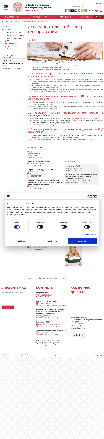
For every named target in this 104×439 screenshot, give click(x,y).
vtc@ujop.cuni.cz (35, 186)
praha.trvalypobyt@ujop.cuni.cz (41, 163)
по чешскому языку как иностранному (83, 119)
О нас (98, 17)
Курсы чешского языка (40, 17)
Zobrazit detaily (87, 234)
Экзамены (84, 17)
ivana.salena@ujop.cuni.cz (39, 247)
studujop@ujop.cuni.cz (46, 303)
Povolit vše (82, 241)
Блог (100, 3)
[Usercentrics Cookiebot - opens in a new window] (88, 196)
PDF (30, 278)
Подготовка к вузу (12, 17)
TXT (35, 278)
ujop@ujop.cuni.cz (44, 295)
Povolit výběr (52, 241)
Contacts (99, 355)
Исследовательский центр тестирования (12, 45)
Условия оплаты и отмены (11, 68)
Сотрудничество (7, 60)
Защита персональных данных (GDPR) (13, 64)
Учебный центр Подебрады (15, 36)
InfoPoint (8, 49)
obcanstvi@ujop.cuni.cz (38, 174)
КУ (97, 3)
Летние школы (66, 17)
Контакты (5, 52)
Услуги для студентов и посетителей (10, 56)
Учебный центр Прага (13, 33)
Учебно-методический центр (13, 40)
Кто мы (4, 27)
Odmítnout (22, 241)
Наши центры (14, 22)
